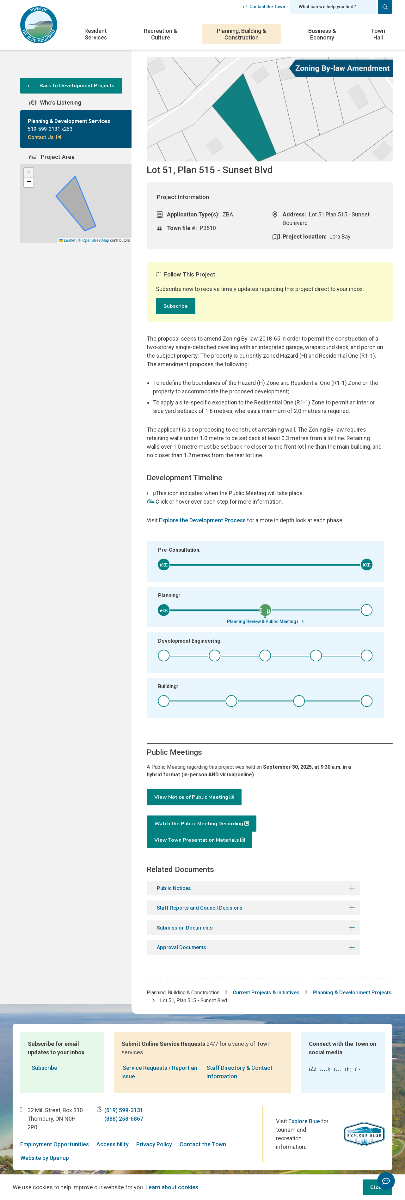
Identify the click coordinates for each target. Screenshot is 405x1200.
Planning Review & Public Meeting (265, 621)
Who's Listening (55, 113)
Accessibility (112, 1133)
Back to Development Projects (71, 85)
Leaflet (67, 264)
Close (377, 1187)
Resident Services (95, 34)
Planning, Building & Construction (241, 34)
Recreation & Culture (160, 34)
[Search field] (333, 7)
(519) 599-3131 (123, 1099)
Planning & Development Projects (202, 990)
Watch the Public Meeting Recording (198, 825)
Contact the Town (264, 6)
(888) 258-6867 (123, 1108)
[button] (29, 196)
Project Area (52, 180)
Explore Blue (304, 1110)
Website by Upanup (44, 1147)
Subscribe (175, 306)
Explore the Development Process (202, 520)
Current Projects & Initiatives (280, 981)
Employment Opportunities (54, 1133)
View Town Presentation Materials (319, 825)
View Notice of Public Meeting (191, 799)
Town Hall (378, 34)
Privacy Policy (154, 1133)
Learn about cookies (171, 1187)
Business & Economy (322, 34)
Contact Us (43, 149)
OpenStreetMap (95, 264)
